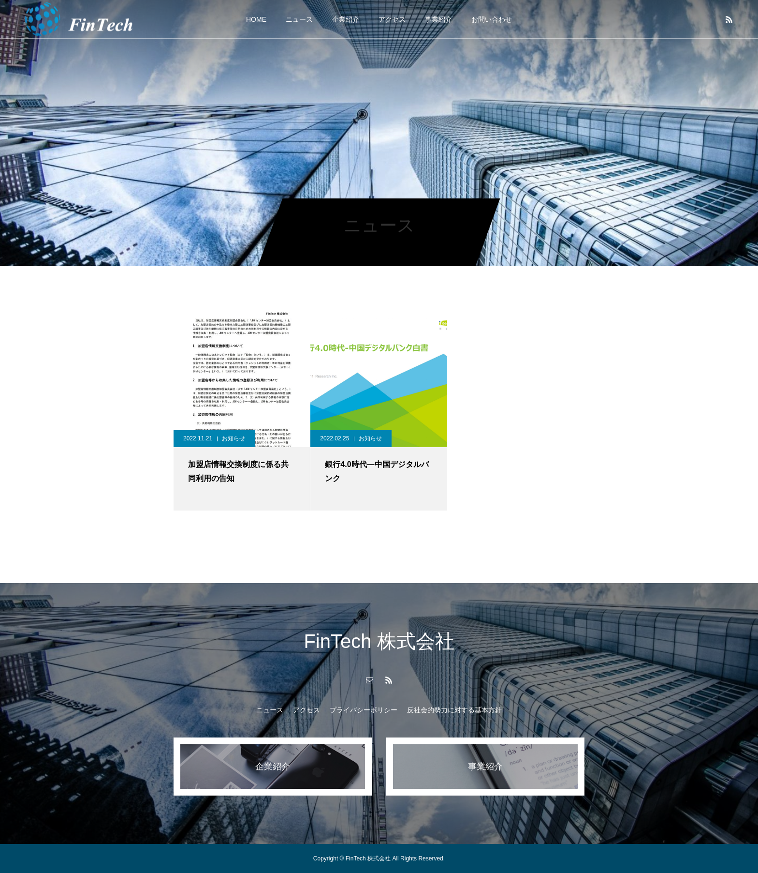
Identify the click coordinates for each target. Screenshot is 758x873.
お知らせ (233, 438)
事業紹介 (438, 19)
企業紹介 (345, 19)
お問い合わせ (491, 19)
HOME (256, 19)
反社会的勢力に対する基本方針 (454, 710)
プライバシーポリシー (363, 710)
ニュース (299, 19)
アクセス (392, 19)
